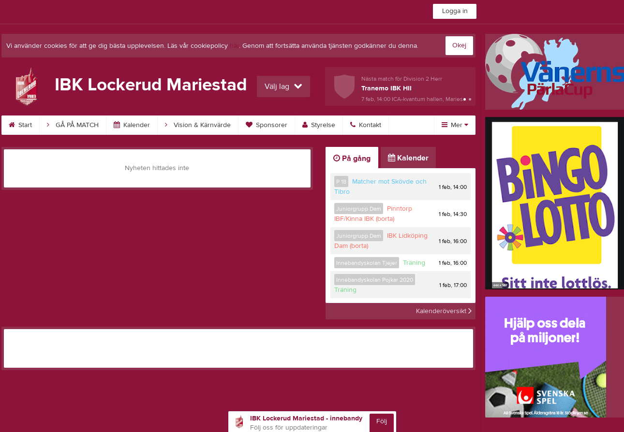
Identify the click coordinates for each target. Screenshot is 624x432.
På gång (352, 158)
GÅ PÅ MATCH (73, 125)
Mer (455, 125)
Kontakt (365, 125)
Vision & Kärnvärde (198, 125)
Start (20, 125)
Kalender (132, 125)
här (234, 46)
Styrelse (318, 125)
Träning (414, 263)
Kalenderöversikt (444, 311)
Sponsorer (266, 125)
